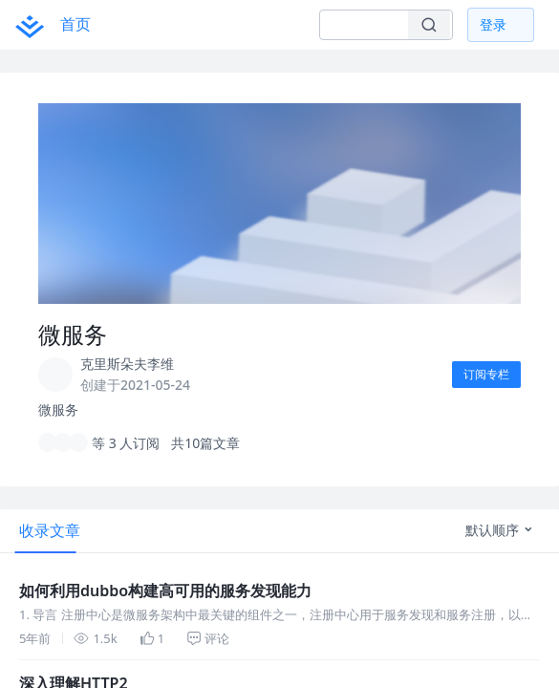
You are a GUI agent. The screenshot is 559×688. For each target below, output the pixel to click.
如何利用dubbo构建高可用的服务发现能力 (165, 590)
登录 (493, 24)
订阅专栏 (486, 374)
